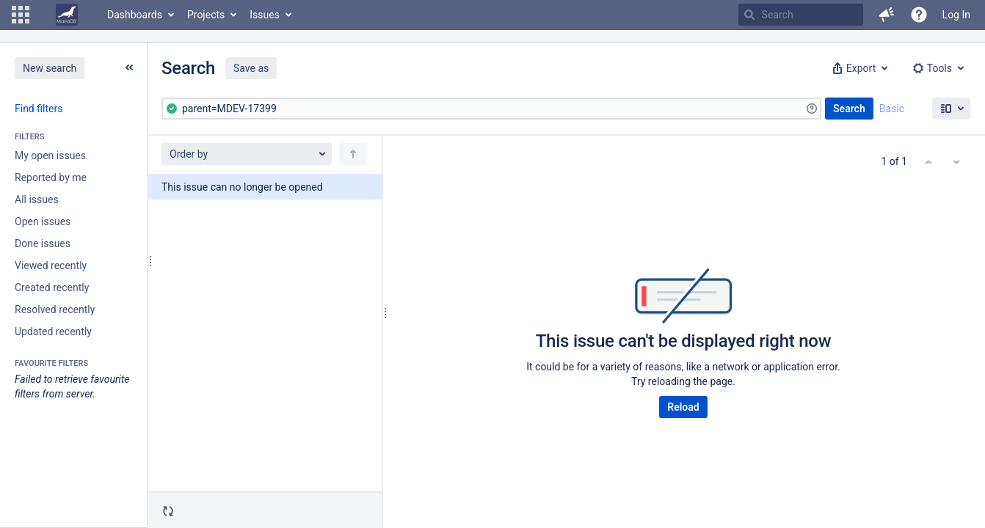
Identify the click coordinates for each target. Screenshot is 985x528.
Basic (891, 108)
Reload (683, 407)
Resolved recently (55, 309)
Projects (206, 15)
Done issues (42, 243)
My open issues (50, 155)
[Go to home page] (66, 14)
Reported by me (51, 177)
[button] (20, 14)
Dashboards (134, 15)
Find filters (38, 108)
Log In (956, 15)
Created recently (52, 287)
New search (49, 68)
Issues (265, 15)
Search (849, 108)
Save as (251, 68)
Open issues (42, 221)
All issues (37, 199)
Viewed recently (51, 265)
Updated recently (53, 331)
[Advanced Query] (491, 109)
